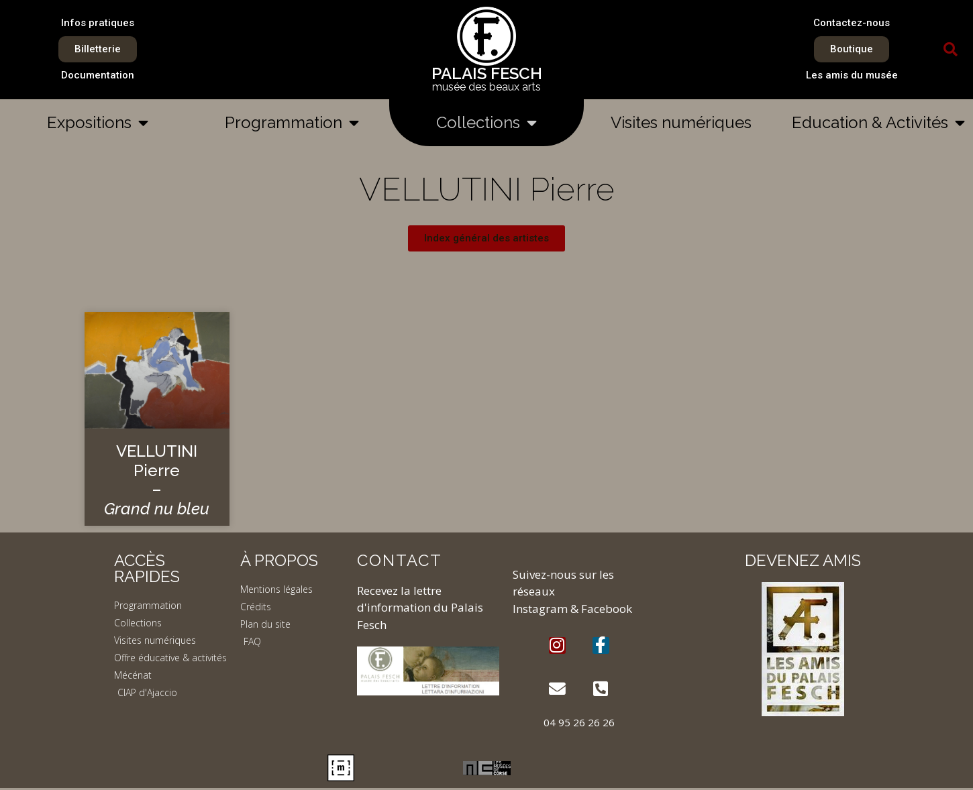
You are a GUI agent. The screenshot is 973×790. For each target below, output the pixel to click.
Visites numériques (681, 122)
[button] (950, 49)
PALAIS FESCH (486, 73)
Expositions (97, 122)
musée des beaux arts (486, 86)
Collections (486, 122)
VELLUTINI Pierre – (156, 479)
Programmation (292, 122)
